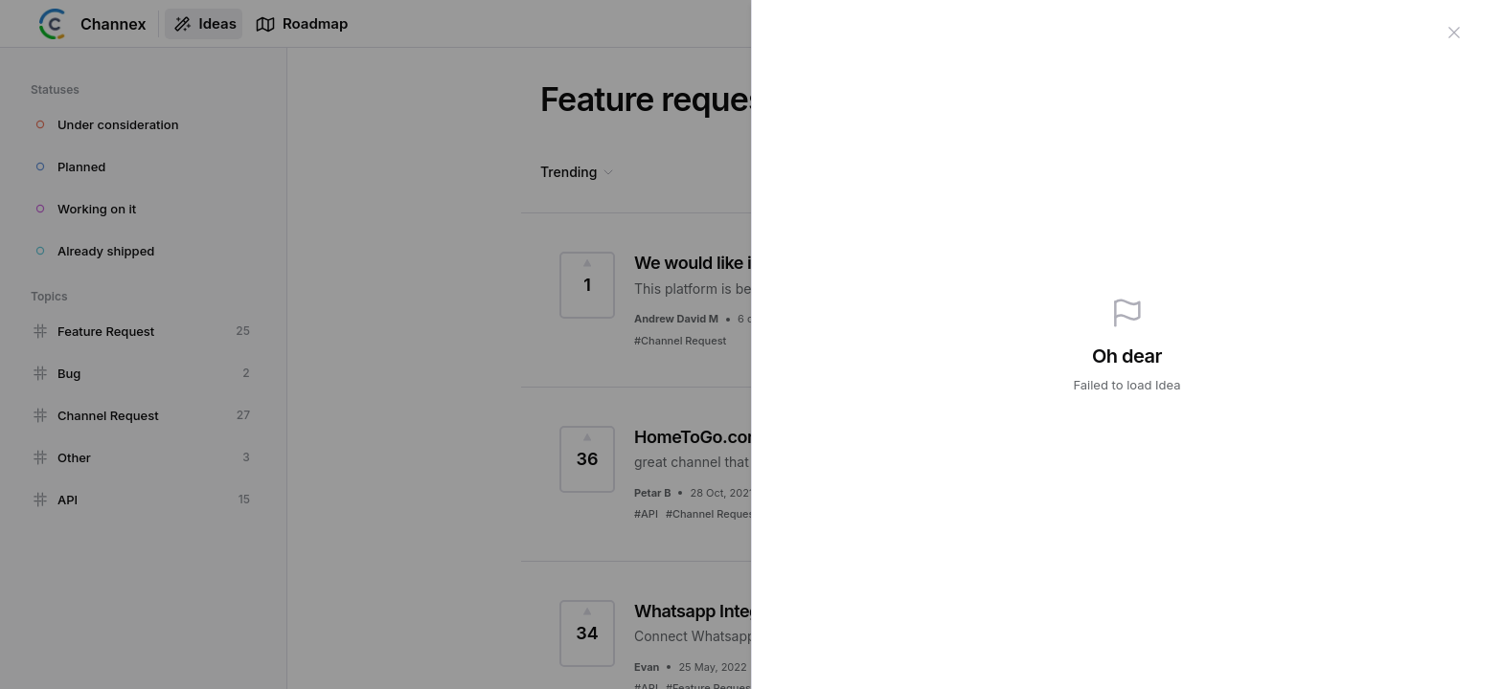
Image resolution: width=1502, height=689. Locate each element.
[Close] (1454, 30)
